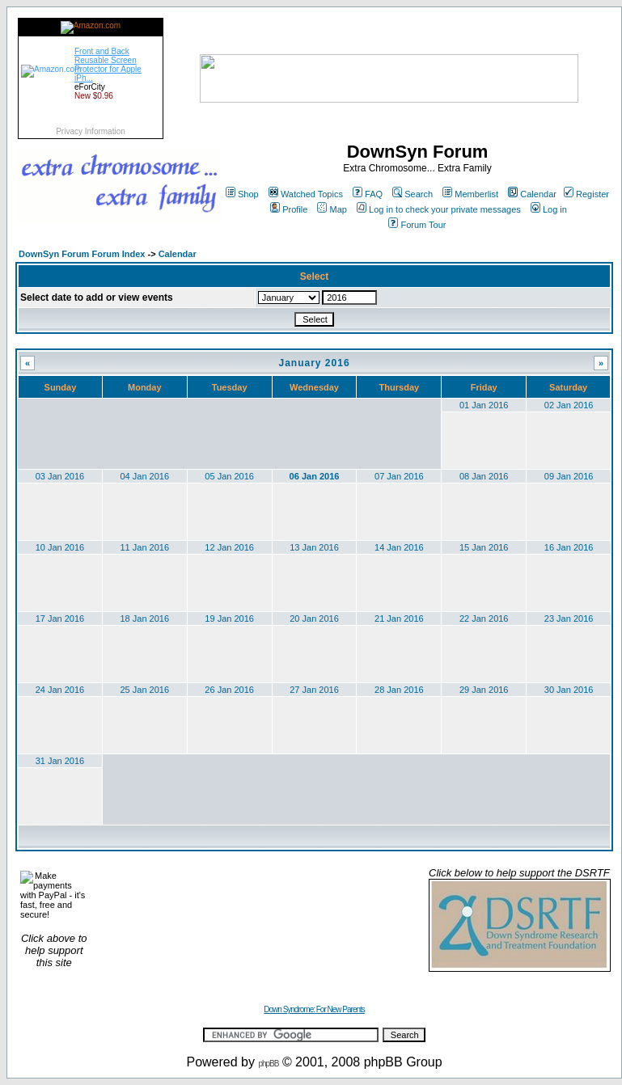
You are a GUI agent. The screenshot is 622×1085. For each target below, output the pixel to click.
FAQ (368, 194)
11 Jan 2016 (145, 547)
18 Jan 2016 (145, 618)
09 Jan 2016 (569, 476)
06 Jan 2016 (315, 476)
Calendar (532, 194)
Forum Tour (417, 225)
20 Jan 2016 (314, 618)
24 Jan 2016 (60, 689)
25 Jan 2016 (145, 689)
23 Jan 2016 (569, 618)
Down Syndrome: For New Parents (314, 1009)
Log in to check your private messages (439, 209)
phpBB (268, 1063)
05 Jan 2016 (229, 476)
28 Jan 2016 (399, 689)
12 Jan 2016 (229, 547)
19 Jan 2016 (229, 618)
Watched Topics (306, 194)
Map (331, 209)
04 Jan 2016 (145, 476)
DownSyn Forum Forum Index (82, 254)
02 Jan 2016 (569, 405)
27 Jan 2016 (314, 689)
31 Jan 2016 (60, 761)
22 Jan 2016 (484, 618)
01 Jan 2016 (484, 405)
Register (586, 194)
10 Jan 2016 (60, 547)
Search (412, 194)
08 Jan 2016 (484, 476)
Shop (242, 194)
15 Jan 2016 (484, 547)
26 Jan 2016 (229, 689)
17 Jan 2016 (60, 618)
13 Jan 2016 (314, 547)
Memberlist (470, 194)
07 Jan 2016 (399, 476)
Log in (549, 209)
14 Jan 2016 (399, 547)
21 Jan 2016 (399, 618)
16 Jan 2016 (569, 547)
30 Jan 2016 (569, 689)
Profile (288, 209)
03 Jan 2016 (60, 476)
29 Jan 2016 (484, 689)
